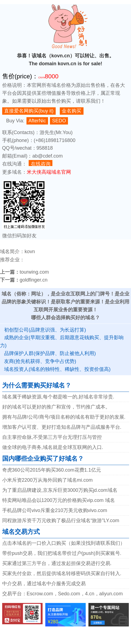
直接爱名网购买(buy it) (28, 111)
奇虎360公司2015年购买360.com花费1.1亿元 (51, 470)
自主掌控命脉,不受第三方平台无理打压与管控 (52, 437)
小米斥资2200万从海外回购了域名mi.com (47, 480)
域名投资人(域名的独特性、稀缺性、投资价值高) (57, 369)
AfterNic (37, 120)
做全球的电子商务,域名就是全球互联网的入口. (52, 447)
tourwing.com (34, 272)
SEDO (59, 120)
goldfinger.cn (33, 280)
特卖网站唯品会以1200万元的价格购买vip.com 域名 (58, 500)
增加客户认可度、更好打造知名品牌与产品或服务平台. (61, 427)
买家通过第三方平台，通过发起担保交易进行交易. (57, 563)
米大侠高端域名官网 (49, 172)
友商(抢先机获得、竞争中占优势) (40, 361)
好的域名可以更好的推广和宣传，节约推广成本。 (56, 407)
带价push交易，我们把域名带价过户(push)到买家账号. (61, 553)
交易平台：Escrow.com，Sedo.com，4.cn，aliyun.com (62, 593)
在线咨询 (40, 163)
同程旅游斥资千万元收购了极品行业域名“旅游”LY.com (60, 520)
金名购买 (71, 111)
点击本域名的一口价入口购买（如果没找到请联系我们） (63, 543)
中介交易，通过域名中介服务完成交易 (44, 583)
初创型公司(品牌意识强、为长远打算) (45, 330)
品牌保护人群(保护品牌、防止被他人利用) (50, 353)
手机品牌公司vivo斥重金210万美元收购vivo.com (54, 510)
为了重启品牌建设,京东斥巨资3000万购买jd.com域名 (59, 490)
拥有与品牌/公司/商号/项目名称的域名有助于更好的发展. (64, 417)
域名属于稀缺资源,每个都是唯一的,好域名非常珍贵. (58, 397)
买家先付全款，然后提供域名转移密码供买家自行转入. (61, 573)
